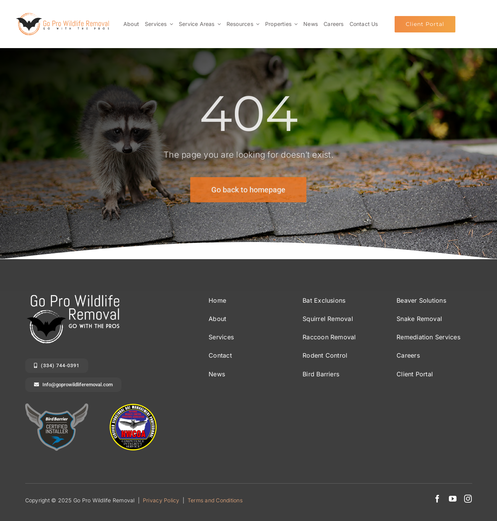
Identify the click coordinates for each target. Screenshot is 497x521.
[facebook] (437, 499)
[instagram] (468, 499)
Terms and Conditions (215, 500)
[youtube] (453, 499)
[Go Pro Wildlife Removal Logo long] (62, 16)
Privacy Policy (161, 500)
